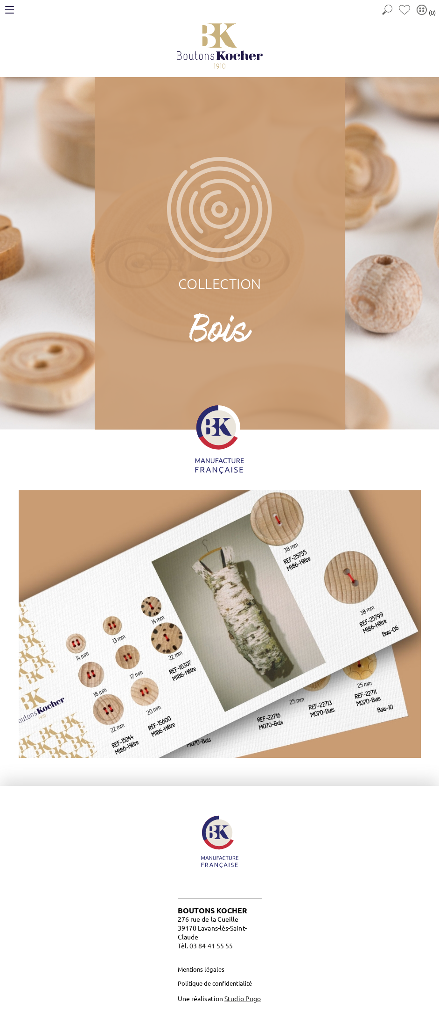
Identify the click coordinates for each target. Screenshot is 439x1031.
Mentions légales (201, 969)
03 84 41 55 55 (211, 945)
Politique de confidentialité (215, 983)
